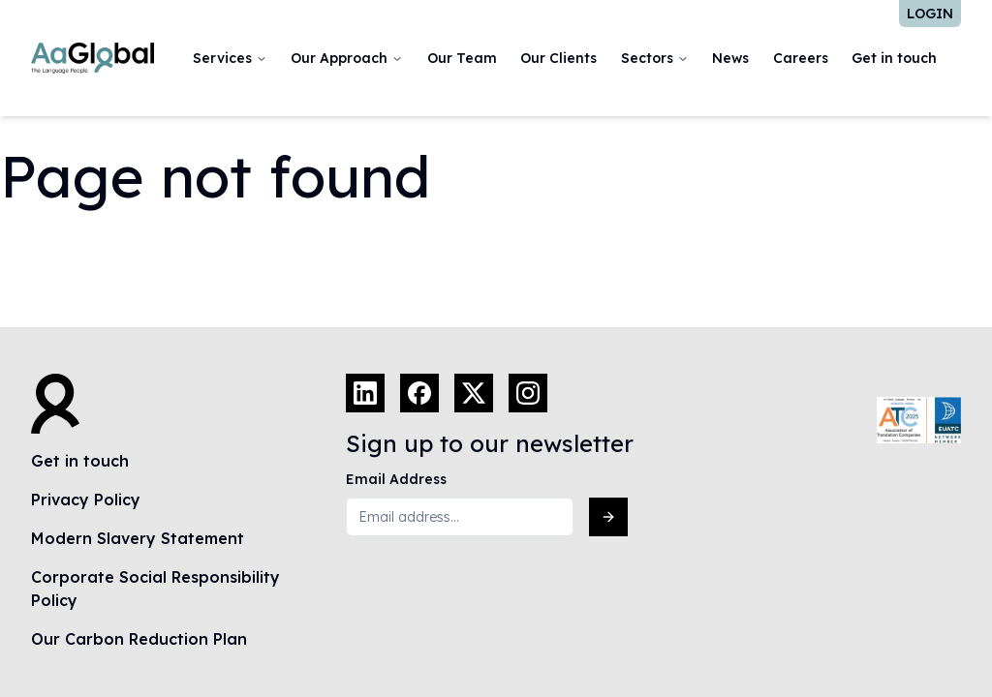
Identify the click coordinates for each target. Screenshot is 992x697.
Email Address (396, 479)
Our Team (462, 58)
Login (930, 13)
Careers (800, 58)
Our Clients (558, 58)
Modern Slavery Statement (137, 538)
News (730, 58)
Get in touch (894, 58)
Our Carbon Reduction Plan (139, 639)
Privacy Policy (85, 499)
